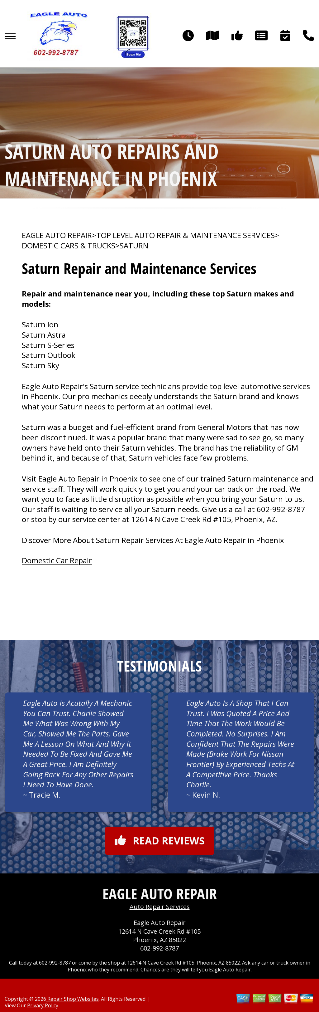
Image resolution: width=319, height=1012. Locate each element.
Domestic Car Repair (57, 560)
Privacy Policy (42, 1005)
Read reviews (160, 840)
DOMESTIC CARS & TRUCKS (68, 246)
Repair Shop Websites (72, 998)
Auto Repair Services (160, 906)
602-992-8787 (281, 509)
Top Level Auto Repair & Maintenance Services (185, 235)
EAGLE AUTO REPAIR (57, 235)
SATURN (134, 246)
